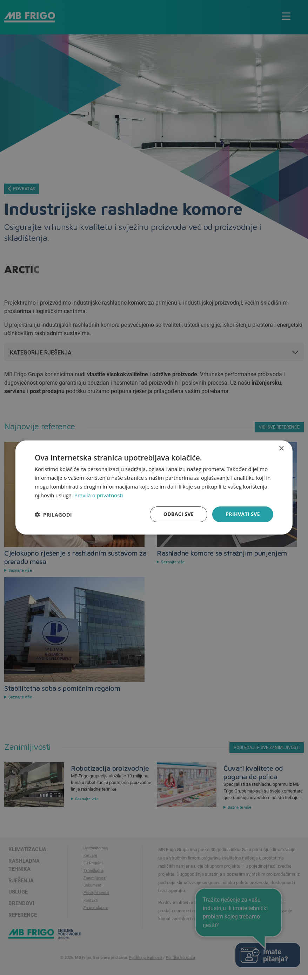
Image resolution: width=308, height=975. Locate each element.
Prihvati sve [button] (243, 514)
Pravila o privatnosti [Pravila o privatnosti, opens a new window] (98, 495)
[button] (53, 514)
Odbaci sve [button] (178, 514)
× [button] (281, 448)
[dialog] (154, 487)
